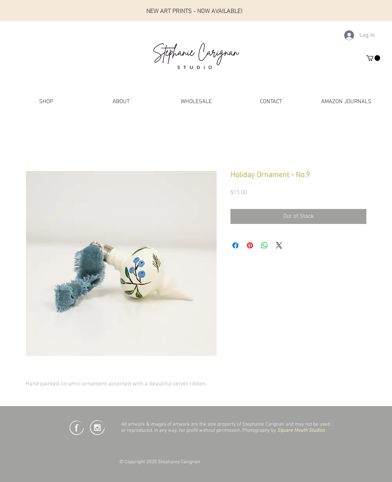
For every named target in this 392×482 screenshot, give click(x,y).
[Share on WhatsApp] (264, 245)
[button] (373, 58)
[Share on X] (279, 245)
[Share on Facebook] (235, 245)
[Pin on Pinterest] (250, 245)
